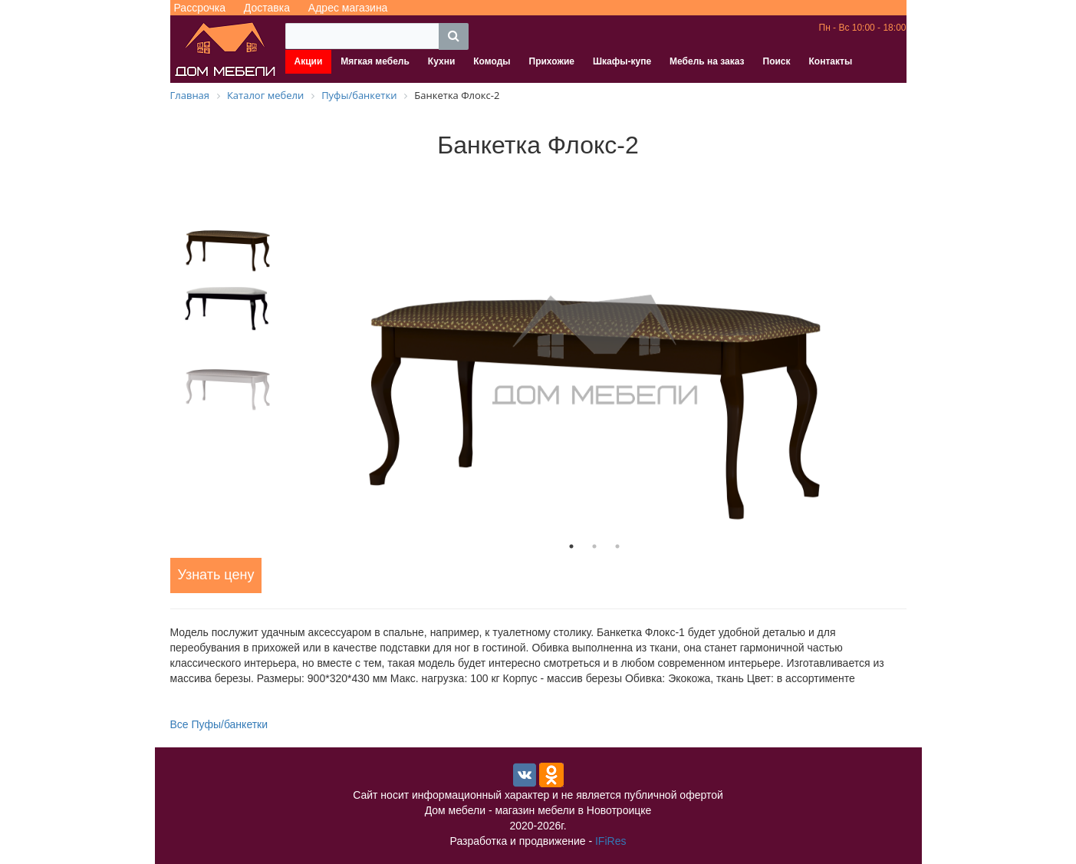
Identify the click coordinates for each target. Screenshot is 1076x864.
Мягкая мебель (375, 61)
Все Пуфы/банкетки (219, 724)
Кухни (441, 61)
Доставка (267, 8)
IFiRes (610, 841)
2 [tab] (594, 546)
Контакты (831, 61)
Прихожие (551, 61)
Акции (309, 61)
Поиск (777, 61)
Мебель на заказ (707, 61)
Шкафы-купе (622, 61)
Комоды (491, 61)
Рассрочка (199, 8)
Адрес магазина (348, 8)
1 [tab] (571, 546)
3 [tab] (617, 546)
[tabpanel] (594, 351)
